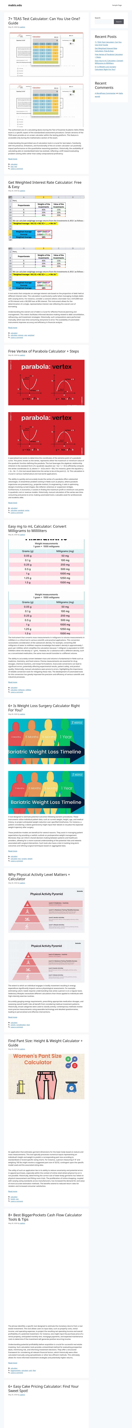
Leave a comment (17, 169)
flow (34, 1370)
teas (12, 166)
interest (20, 335)
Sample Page (117, 5)
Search (97, 18)
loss (19, 859)
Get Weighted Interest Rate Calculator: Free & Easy (45, 184)
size (17, 1199)
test (15, 166)
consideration (21, 1025)
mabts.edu (15, 5)
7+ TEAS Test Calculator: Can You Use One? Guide (44, 20)
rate (25, 335)
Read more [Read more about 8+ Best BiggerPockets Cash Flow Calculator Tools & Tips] (12, 1363)
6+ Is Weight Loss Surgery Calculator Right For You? (44, 707)
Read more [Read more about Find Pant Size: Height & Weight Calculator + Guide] (12, 1191)
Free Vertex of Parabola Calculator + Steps (43, 351)
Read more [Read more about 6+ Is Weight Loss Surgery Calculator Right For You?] (12, 851)
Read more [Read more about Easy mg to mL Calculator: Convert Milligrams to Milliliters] (12, 682)
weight (30, 859)
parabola (21, 510)
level (28, 1025)
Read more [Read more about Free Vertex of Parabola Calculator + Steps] (12, 503)
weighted (31, 335)
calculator (14, 164)
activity (13, 1025)
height (13, 1199)
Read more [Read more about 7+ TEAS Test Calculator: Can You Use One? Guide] (12, 159)
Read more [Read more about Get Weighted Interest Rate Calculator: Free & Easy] (12, 327)
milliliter (28, 690)
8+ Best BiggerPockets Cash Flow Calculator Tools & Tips (45, 1217)
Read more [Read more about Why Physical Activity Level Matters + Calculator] (12, 1017)
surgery (24, 859)
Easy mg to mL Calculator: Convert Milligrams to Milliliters (37, 528)
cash (30, 1370)
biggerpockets (16, 1370)
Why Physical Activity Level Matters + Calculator (39, 876)
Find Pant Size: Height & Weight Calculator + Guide (45, 1042)
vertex (27, 510)
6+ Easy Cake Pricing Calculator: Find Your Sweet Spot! (43, 1388)
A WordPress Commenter (105, 93)
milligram (21, 690)
